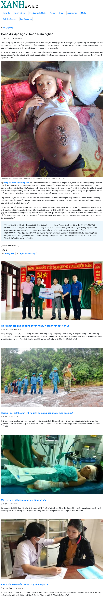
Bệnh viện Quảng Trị (27, 254)
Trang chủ (6, 13)
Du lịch (52, 13)
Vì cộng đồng (72, 13)
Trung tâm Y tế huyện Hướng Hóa (16, 183)
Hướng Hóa (9, 254)
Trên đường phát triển (37, 13)
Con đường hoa (26, 19)
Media (83, 13)
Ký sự (61, 13)
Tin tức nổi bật (19, 13)
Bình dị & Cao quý (9, 19)
